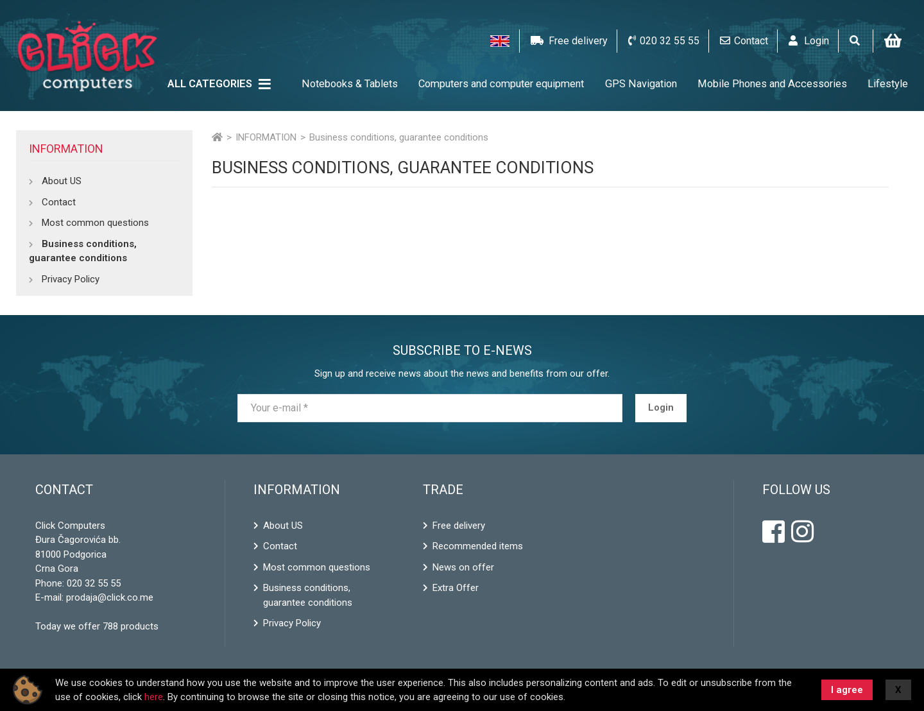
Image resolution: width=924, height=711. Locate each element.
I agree (847, 690)
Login (661, 407)
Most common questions (95, 222)
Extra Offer (455, 588)
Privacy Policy (70, 279)
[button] (500, 41)
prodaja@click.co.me (109, 597)
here (153, 697)
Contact (59, 202)
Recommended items (477, 546)
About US (61, 181)
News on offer (463, 567)
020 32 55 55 (94, 583)
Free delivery (458, 525)
